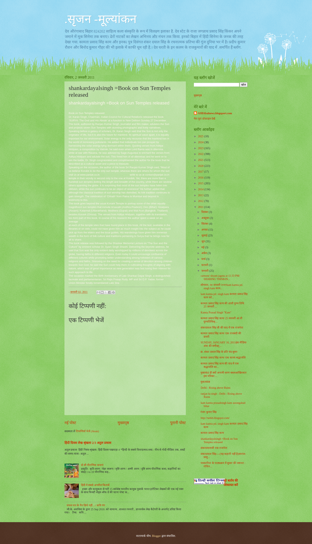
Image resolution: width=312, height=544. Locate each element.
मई (203, 247)
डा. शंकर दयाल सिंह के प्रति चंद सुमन (219, 351)
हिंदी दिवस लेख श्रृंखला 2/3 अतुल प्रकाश (87, 442)
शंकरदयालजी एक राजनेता (214, 447)
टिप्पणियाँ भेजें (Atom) (87, 431)
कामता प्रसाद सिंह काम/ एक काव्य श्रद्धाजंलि (223, 357)
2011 (201, 207)
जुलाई (204, 235)
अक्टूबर (205, 217)
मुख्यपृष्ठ (123, 423)
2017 (201, 171)
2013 (201, 195)
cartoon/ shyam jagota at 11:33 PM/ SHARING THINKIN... (220, 277)
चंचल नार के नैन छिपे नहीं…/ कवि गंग (86, 505)
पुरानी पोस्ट (178, 423)
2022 (201, 154)
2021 (201, 159)
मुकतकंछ (205, 381)
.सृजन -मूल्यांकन (100, 19)
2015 (201, 183)
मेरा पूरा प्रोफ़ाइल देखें (204, 118)
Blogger (156, 535)
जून (203, 241)
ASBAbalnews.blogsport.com (215, 113)
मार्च (203, 259)
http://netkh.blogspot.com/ (215, 417)
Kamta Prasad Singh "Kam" (216, 312)
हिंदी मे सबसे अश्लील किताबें (95, 485)
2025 (201, 136)
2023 (201, 148)
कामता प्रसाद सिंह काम (212, 432)
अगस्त (204, 229)
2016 (201, 177)
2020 (201, 165)
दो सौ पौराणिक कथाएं (92, 465)
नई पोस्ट (70, 423)
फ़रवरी (205, 265)
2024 (201, 142)
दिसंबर (205, 212)
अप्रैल (204, 253)
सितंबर (205, 223)
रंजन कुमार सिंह (208, 412)
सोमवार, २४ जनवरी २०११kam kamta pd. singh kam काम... (222, 286)
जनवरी (205, 270)
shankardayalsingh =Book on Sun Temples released (219, 440)
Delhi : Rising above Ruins (215, 387)
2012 (201, 201)
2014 (201, 189)
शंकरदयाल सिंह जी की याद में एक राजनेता (222, 327)
